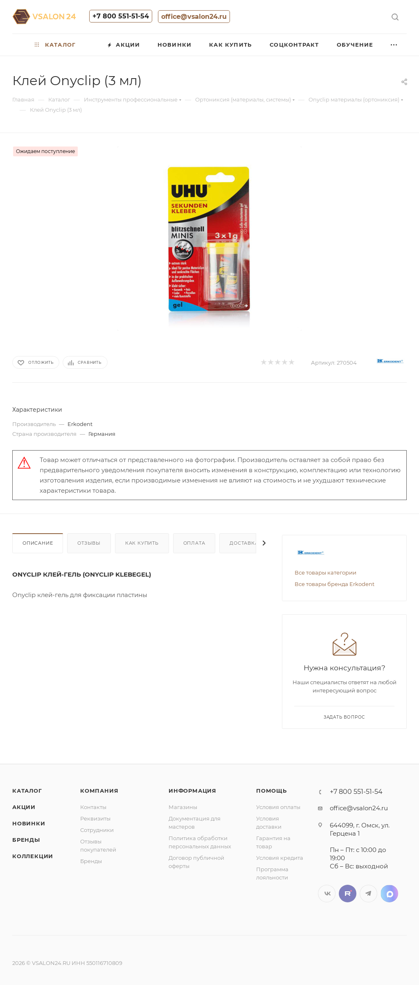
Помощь (271, 790)
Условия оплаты (278, 807)
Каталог (27, 790)
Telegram (368, 893)
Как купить (142, 543)
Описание (38, 543)
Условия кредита (279, 857)
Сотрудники (97, 830)
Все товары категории (325, 572)
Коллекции (32, 856)
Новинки (28, 823)
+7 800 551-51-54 (120, 16)
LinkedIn (389, 893)
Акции (24, 807)
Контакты (93, 807)
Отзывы (89, 543)
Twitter (347, 893)
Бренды (26, 839)
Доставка (244, 543)
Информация (192, 790)
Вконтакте (327, 893)
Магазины (183, 807)
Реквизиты (95, 818)
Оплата (194, 543)
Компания (99, 790)
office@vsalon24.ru (194, 16)
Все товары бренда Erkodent (334, 584)
